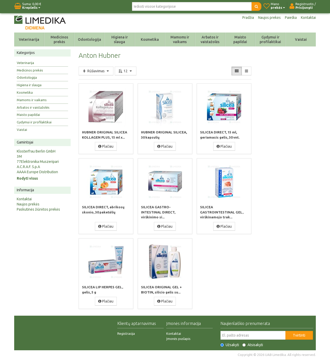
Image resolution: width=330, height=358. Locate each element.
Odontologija (89, 39)
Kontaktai (308, 17)
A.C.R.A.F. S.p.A (28, 167)
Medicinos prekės (59, 39)
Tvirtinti (299, 334)
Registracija (126, 332)
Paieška (291, 17)
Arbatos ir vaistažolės (210, 39)
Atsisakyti (252, 344)
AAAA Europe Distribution (37, 172)
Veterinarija (29, 39)
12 (125, 71)
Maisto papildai (240, 39)
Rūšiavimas (96, 71)
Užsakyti (229, 344)
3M (19, 156)
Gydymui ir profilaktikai (270, 39)
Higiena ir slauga (119, 39)
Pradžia (248, 17)
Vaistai (301, 39)
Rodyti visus (27, 178)
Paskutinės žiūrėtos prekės (38, 209)
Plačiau (105, 146)
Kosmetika (150, 39)
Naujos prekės (269, 17)
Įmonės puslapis (178, 337)
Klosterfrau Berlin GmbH (36, 151)
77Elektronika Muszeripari (38, 162)
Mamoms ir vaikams (179, 39)
